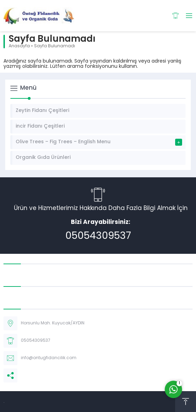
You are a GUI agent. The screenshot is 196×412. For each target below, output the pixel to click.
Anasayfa (19, 46)
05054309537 (98, 236)
